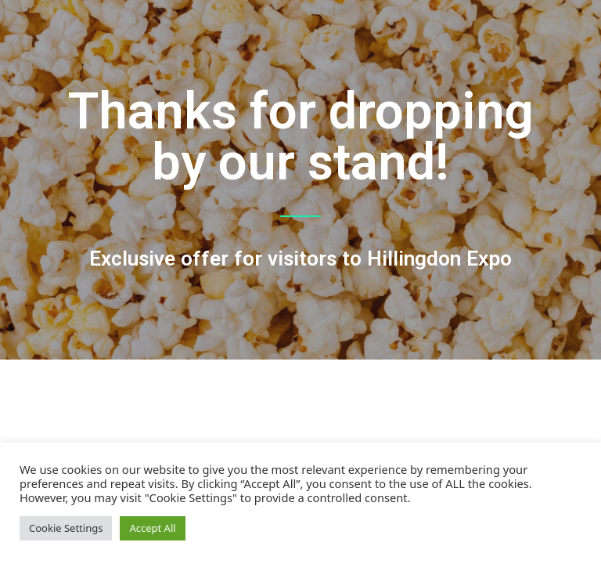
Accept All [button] (152, 528)
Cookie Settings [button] (66, 528)
